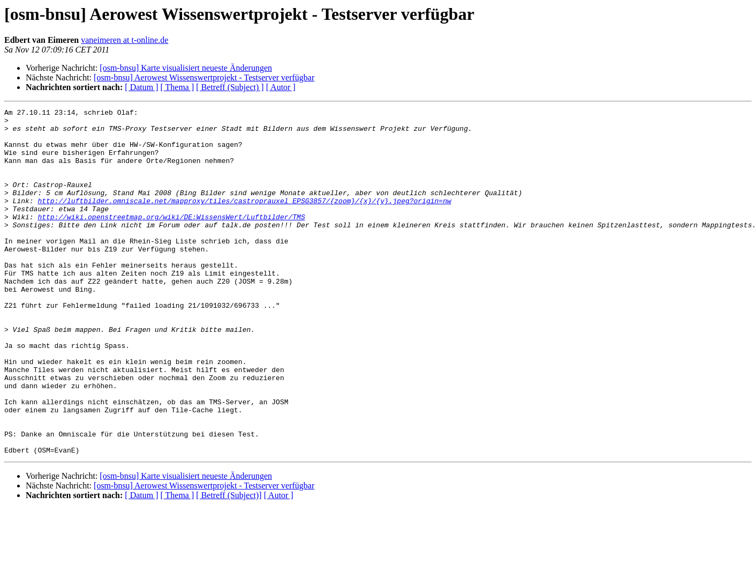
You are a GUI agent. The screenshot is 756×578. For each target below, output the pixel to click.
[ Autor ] (281, 87)
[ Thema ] (177, 87)
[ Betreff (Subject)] (228, 564)
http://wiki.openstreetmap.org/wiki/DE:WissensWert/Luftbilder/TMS (171, 239)
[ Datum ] (141, 87)
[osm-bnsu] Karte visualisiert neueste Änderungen (186, 67)
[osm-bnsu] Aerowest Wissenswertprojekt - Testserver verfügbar (204, 77)
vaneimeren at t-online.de (124, 40)
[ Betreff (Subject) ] (229, 87)
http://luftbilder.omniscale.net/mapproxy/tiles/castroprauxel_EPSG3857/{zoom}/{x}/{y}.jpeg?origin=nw (244, 220)
